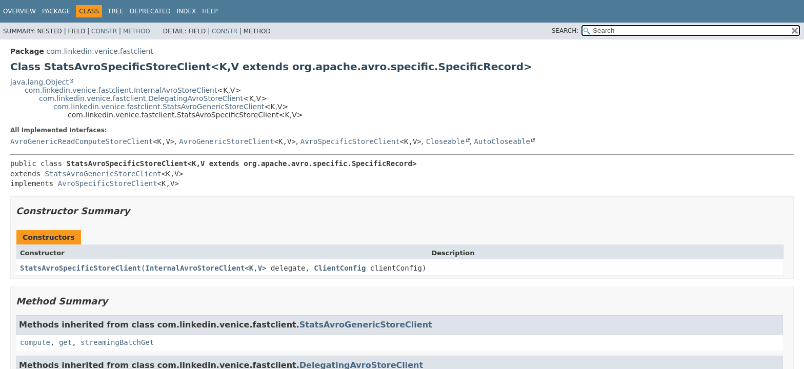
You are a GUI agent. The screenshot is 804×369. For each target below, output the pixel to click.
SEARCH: (565, 30)
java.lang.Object (39, 82)
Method (136, 31)
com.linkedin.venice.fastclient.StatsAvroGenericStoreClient (159, 106)
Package (56, 11)
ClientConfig (340, 268)
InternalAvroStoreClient (195, 268)
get (65, 342)
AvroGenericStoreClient (226, 141)
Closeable (445, 141)
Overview (19, 11)
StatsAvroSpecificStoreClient (80, 268)
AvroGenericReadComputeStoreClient (81, 141)
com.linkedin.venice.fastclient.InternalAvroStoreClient (121, 90)
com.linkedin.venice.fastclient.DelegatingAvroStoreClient (141, 98)
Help (210, 11)
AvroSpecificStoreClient (350, 141)
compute (35, 342)
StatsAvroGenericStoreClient (103, 174)
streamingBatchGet (117, 342)
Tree (116, 11)
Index (186, 11)
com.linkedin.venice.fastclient (99, 51)
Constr (104, 31)
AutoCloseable (502, 141)
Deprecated (150, 11)
